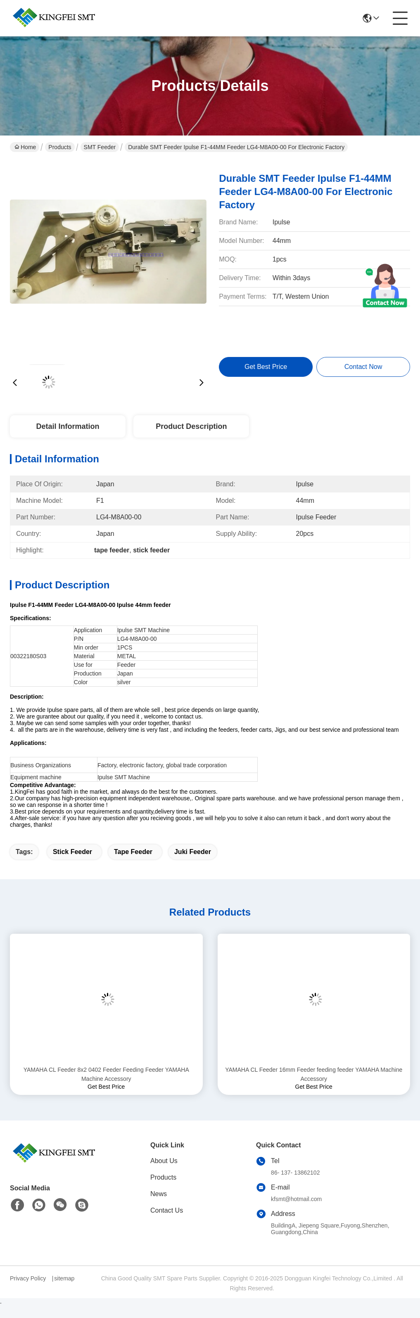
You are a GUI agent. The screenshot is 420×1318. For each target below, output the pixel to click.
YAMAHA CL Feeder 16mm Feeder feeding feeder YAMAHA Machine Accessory (313, 1074)
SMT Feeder (100, 147)
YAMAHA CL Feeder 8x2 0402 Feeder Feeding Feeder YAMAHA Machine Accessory (106, 1074)
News (158, 1193)
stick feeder (72, 851)
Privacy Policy (28, 1278)
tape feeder (133, 851)
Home (25, 147)
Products (59, 147)
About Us (164, 1160)
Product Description (191, 426)
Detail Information (67, 426)
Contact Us (166, 1210)
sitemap (64, 1278)
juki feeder (192, 851)
